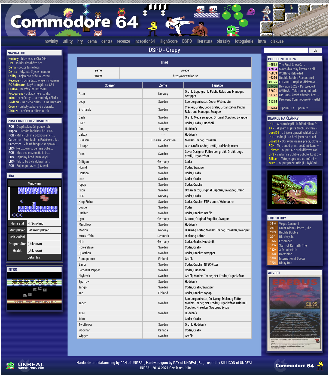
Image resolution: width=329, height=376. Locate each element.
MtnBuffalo (86, 236)
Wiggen (83, 336)
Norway (163, 93)
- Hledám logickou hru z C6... (31, 131)
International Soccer (292, 258)
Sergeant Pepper (89, 270)
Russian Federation (163, 140)
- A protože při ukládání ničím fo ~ (294, 124)
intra (262, 41)
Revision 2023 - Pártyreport (297, 86)
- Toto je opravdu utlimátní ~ (293, 158)
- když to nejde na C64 (31, 84)
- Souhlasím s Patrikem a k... (33, 139)
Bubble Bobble (288, 232)
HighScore (169, 41)
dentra (106, 41)
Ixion (82, 190)
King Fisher (86, 201)
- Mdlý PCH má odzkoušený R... (31, 135)
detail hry (34, 257)
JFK (81, 196)
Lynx (81, 218)
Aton (82, 93)
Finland (163, 258)
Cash (82, 117)
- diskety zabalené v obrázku (31, 106)
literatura (204, 41)
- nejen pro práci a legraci (29, 76)
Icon (81, 178)
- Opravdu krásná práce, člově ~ (295, 141)
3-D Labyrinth (288, 249)
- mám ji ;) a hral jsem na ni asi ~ (294, 137)
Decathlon (285, 254)
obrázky (223, 41)
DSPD (187, 41)
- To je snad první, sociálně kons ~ (294, 145)
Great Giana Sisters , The (295, 228)
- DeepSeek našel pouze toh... (30, 126)
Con (81, 128)
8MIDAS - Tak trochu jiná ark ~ (299, 90)
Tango (83, 287)
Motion (83, 230)
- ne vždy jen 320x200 (27, 89)
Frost (82, 153)
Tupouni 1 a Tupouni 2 (293, 108)
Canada (163, 330)
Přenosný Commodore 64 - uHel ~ (299, 101)
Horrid (83, 167)
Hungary (163, 128)
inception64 (145, 41)
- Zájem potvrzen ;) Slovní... (29, 165)
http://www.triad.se (185, 76)
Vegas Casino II (289, 223)
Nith (81, 241)
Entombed (285, 241)
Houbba (84, 173)
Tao (81, 293)
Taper (82, 303)
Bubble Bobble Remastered (296, 77)
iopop (82, 184)
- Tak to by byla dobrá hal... (29, 161)
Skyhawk (84, 276)
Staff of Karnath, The (293, 245)
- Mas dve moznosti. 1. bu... (29, 152)
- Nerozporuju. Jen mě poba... (30, 148)
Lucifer (83, 213)
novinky (51, 41)
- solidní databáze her (25, 63)
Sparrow (84, 281)
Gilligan (84, 161)
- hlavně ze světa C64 (27, 58)
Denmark (163, 236)
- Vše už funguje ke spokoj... (33, 144)
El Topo (83, 146)
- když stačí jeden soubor (29, 71)
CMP (82, 123)
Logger (83, 207)
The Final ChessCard (292, 64)
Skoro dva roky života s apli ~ (298, 69)
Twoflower (85, 324)
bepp (82, 101)
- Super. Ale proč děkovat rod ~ (294, 150)
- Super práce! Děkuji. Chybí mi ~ (294, 163)
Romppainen (87, 258)
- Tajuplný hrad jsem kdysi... (29, 157)
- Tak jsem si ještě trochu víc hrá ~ (293, 128)
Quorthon (85, 253)
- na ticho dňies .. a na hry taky (34, 102)
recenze (123, 41)
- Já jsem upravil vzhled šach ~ (294, 132)
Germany (163, 161)
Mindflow (85, 224)
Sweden (185, 70)
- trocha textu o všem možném (33, 80)
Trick (82, 318)
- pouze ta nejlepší (24, 67)
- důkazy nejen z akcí (29, 93)
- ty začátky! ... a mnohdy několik (33, 97)
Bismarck (85, 109)
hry (80, 41)
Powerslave (86, 247)
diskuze (277, 41)
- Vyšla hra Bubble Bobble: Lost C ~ (295, 154)
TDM (82, 313)
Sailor (82, 264)
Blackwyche (286, 236)
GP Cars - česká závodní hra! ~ (299, 95)
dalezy (83, 134)
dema (92, 41)
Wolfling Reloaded (291, 73)
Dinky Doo (285, 262)
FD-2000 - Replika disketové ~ (298, 82)
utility (68, 41)
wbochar (84, 330)
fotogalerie (244, 41)
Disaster (84, 140)
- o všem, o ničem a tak (28, 110)
